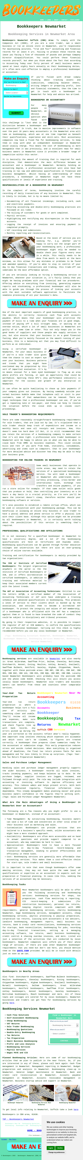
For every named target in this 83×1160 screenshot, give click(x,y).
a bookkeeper (67, 91)
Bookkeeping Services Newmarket (28, 1009)
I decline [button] (60, 1148)
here (12, 1003)
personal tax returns (66, 904)
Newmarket (55, 659)
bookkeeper (44, 994)
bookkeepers (60, 867)
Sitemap (4, 1139)
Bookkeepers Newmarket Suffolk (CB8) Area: (28, 40)
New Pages (12, 1139)
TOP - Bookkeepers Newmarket (18, 1119)
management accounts (60, 913)
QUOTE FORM (23, 951)
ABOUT (56, 20)
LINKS (49, 20)
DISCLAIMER (74, 20)
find (11, 977)
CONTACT (64, 20)
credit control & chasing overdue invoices (27, 936)
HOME (42, 20)
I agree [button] (50, 1148)
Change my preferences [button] (56, 1152)
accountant (50, 168)
